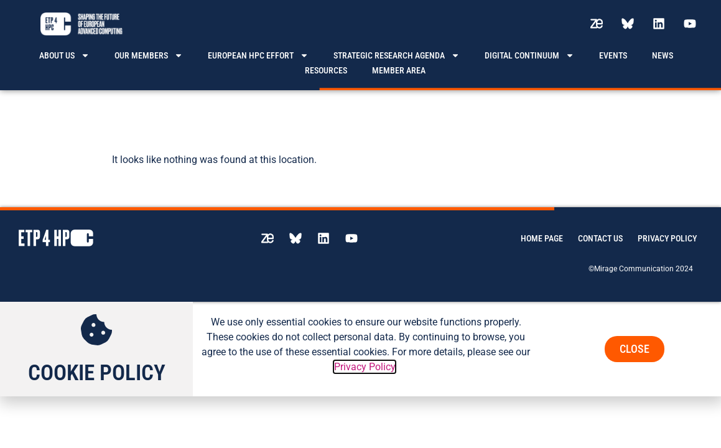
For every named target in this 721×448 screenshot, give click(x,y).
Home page (542, 230)
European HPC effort (258, 55)
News (662, 55)
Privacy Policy (667, 230)
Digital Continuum (529, 55)
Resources (326, 70)
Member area (399, 70)
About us (64, 55)
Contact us (600, 230)
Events (613, 55)
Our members (148, 55)
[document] (360, 341)
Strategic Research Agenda (396, 55)
